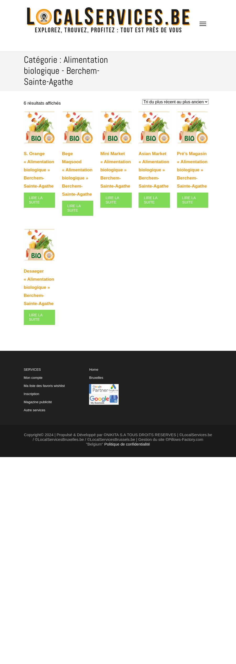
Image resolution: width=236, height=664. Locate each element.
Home (93, 370)
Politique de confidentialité (127, 444)
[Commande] (175, 102)
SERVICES (44, 390)
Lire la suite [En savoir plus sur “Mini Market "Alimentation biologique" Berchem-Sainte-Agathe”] (112, 200)
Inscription (31, 394)
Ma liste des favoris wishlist (44, 386)
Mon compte (33, 378)
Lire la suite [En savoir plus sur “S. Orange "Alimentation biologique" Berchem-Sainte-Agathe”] (36, 200)
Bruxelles (96, 378)
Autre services (34, 410)
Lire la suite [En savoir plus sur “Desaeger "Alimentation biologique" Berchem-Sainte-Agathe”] (36, 317)
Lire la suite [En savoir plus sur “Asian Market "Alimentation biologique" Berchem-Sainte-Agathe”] (150, 200)
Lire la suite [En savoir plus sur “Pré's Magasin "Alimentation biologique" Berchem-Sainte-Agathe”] (189, 200)
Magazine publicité (38, 402)
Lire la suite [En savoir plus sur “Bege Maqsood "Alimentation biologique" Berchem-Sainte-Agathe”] (74, 208)
